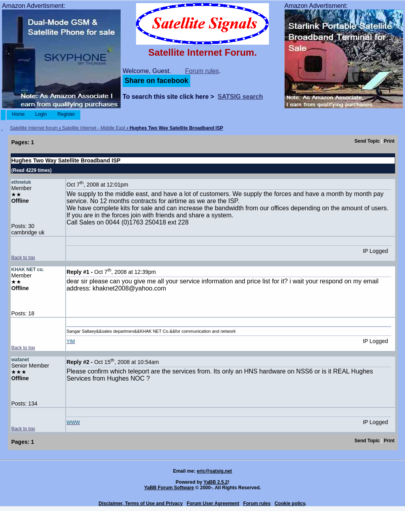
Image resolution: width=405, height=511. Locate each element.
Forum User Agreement (213, 503)
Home (18, 114)
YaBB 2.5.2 (216, 482)
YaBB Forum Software (169, 487)
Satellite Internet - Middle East (93, 128)
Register (66, 114)
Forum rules (202, 71)
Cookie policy (289, 503)
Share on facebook (156, 81)
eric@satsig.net (214, 471)
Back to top (23, 257)
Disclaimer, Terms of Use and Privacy (140, 503)
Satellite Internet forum (34, 128)
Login (41, 114)
